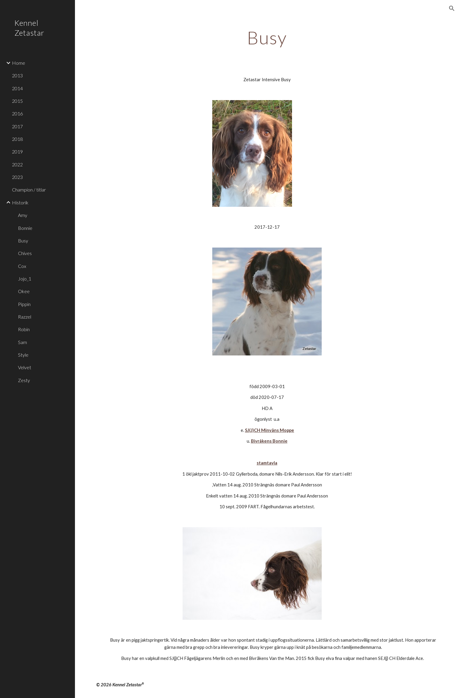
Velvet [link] (24, 367)
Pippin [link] (24, 304)
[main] (267, 37)
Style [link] (23, 355)
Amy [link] (22, 215)
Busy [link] (23, 240)
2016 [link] (17, 113)
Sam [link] (22, 342)
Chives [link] (25, 253)
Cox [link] (22, 266)
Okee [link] (24, 291)
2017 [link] (17, 126)
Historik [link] (20, 202)
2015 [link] (17, 101)
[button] (452, 8)
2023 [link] (17, 177)
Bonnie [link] (25, 228)
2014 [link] (17, 88)
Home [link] (18, 63)
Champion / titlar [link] (29, 189)
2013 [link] (17, 75)
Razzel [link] (24, 316)
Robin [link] (24, 329)
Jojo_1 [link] (24, 278)
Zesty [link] (24, 380)
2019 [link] (17, 151)
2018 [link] (17, 139)
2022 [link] (17, 164)
